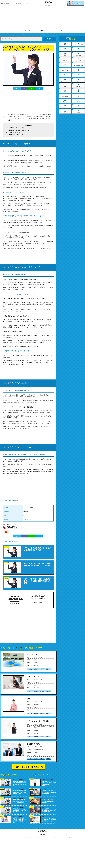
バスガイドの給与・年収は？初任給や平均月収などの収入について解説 (37, 564)
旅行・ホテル (27, 519)
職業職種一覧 (43, 30)
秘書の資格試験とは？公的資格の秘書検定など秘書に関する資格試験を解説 (49, 810)
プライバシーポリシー (47, 837)
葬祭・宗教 (65, 111)
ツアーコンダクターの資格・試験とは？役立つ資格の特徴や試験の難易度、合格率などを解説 (49, 783)
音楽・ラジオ (65, 70)
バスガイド (8, 35)
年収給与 (42, 669)
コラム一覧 (59, 30)
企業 (78, 106)
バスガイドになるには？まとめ (14, 134)
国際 (65, 90)
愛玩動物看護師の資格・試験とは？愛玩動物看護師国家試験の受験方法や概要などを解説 (19, 783)
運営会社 (40, 837)
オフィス (78, 101)
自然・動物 (65, 59)
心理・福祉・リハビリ (78, 44)
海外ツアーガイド (33, 654)
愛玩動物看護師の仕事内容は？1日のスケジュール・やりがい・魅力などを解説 (19, 801)
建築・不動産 (65, 96)
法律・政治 (78, 85)
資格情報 (36, 669)
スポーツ (65, 75)
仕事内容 (48, 669)
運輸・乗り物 (78, 59)
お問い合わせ (56, 837)
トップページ (26, 30)
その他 (78, 111)
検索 (49, 39)
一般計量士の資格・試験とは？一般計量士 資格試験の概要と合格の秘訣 (49, 792)
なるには (29, 669)
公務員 (65, 106)
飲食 (65, 54)
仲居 (28, 699)
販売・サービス (65, 101)
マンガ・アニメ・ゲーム (78, 75)
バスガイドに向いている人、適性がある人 (17, 130)
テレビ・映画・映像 (78, 64)
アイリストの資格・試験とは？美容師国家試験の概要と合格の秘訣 (49, 801)
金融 (78, 90)
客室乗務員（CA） (34, 744)
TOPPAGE (2, 35)
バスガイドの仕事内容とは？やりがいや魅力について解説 (37, 549)
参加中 (70, 837)
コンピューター (78, 80)
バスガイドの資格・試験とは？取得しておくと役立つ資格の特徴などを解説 (37, 581)
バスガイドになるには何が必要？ (15, 127)
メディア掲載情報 (64, 837)
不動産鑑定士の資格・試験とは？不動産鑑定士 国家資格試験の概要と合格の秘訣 (49, 819)
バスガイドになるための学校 (14, 132)
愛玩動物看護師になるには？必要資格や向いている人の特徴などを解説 (19, 810)
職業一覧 (29, 837)
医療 (65, 44)
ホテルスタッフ (33, 676)
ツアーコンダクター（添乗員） (38, 721)
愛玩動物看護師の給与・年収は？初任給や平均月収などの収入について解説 (19, 792)
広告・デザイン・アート (65, 80)
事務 (78, 96)
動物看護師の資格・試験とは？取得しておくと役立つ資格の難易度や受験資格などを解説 (19, 820)
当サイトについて (22, 837)
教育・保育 (78, 54)
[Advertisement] (42, 17)
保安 (65, 85)
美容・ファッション (65, 49)
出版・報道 (65, 64)
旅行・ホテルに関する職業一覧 (29, 767)
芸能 (78, 70)
